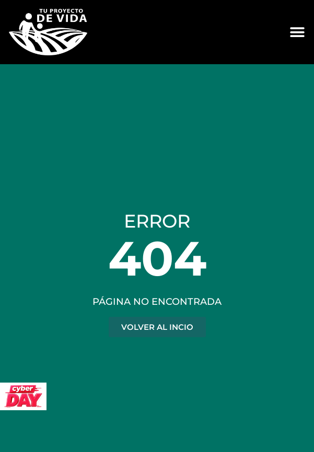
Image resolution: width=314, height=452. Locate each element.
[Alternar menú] (297, 32)
